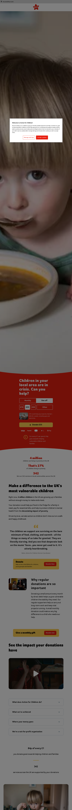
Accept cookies (42, 137)
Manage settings (29, 137)
